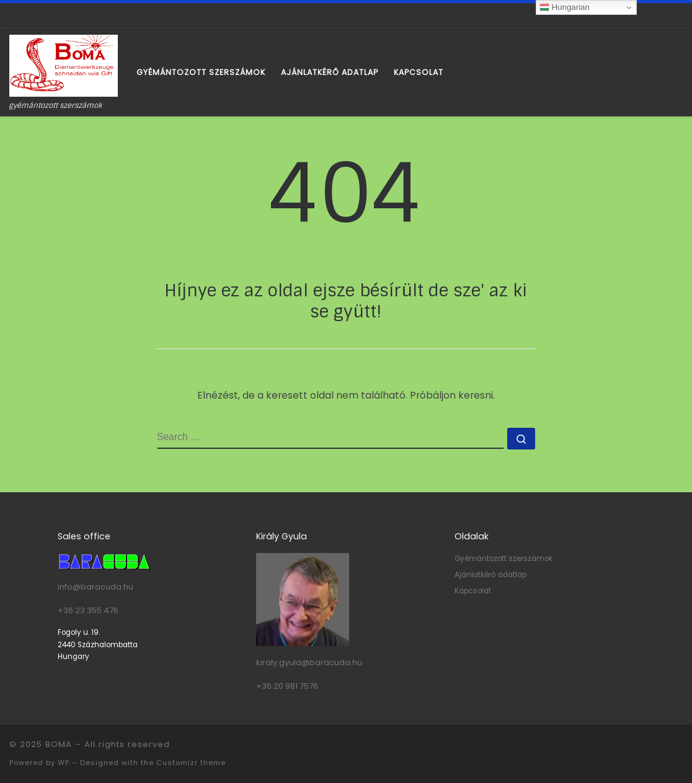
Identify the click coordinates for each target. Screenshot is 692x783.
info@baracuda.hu (95, 587)
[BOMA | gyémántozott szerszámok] (63, 64)
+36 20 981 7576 (287, 686)
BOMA (58, 744)
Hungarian (564, 7)
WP (63, 763)
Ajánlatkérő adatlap (490, 575)
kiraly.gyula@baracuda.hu (309, 662)
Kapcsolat (473, 591)
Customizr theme (191, 763)
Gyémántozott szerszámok (503, 559)
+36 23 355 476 (88, 610)
